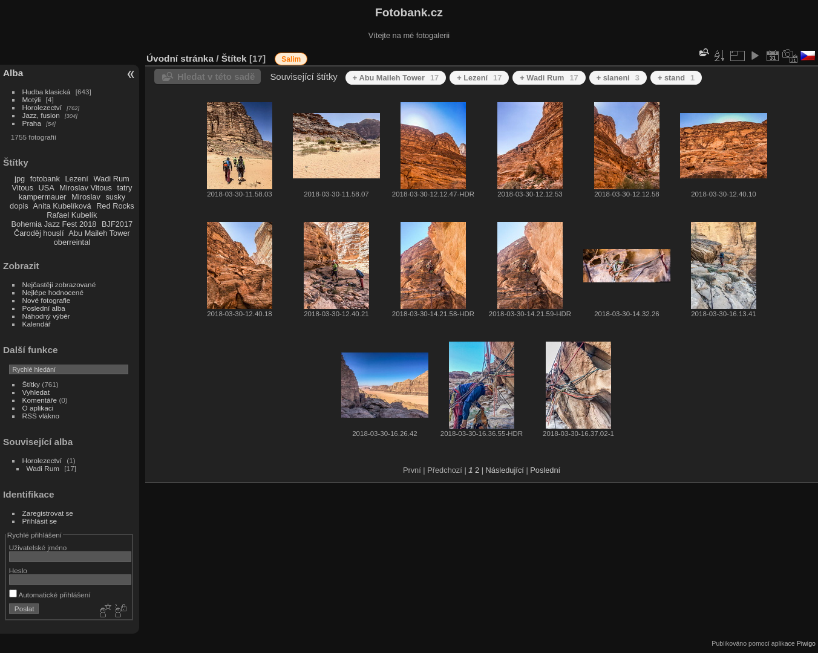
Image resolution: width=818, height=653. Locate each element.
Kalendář (36, 324)
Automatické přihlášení (50, 595)
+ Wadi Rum (549, 77)
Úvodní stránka (180, 58)
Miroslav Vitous (85, 187)
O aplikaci (38, 408)
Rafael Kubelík (72, 214)
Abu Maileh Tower (98, 233)
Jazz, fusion (41, 115)
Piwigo (806, 643)
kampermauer (43, 196)
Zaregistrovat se (47, 513)
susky (115, 196)
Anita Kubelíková (62, 205)
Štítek (234, 58)
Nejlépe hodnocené (52, 292)
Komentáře (39, 400)
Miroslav (85, 196)
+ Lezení (479, 77)
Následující (505, 470)
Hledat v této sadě (216, 76)
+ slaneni (618, 77)
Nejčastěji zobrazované (59, 284)
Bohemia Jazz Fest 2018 (54, 224)
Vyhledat (36, 392)
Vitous (22, 187)
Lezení (76, 178)
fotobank (45, 178)
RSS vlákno (40, 416)
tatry (124, 187)
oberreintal (72, 242)
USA (46, 187)
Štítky (31, 384)
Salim (291, 59)
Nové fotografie (46, 300)
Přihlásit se (39, 521)
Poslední (545, 470)
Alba (13, 73)
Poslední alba (43, 308)
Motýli (31, 99)
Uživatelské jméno (38, 547)
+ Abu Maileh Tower (396, 77)
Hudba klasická (46, 92)
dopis (19, 205)
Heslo (18, 570)
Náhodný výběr (46, 316)
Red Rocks (115, 205)
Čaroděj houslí (39, 233)
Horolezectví (42, 107)
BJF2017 (117, 224)
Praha (31, 123)
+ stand (676, 77)
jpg (20, 178)
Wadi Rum (111, 178)
